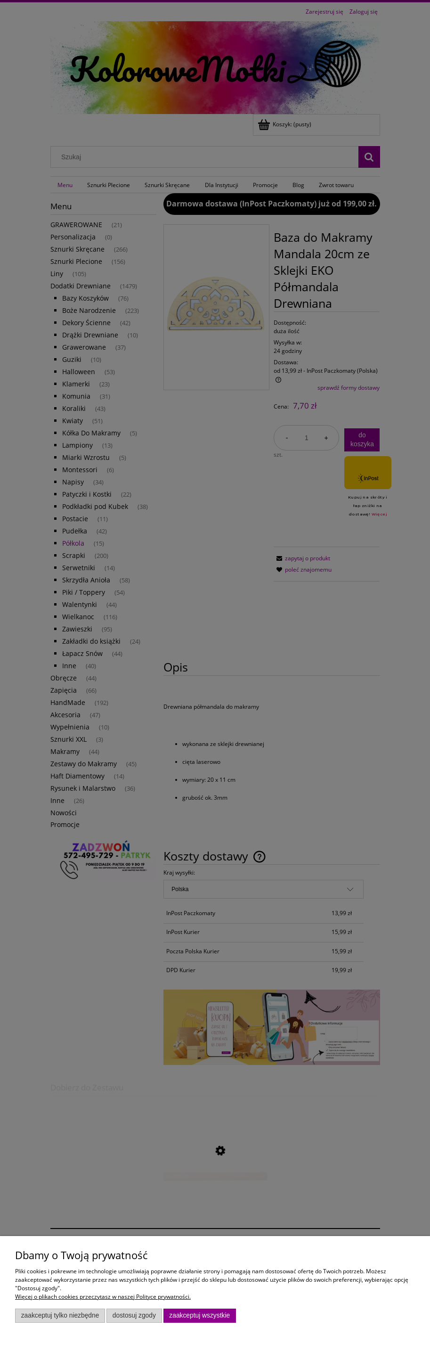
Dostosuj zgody (134, 1315)
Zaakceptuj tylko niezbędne (60, 1315)
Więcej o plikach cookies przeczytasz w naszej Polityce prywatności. (103, 1297)
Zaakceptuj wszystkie (199, 1315)
